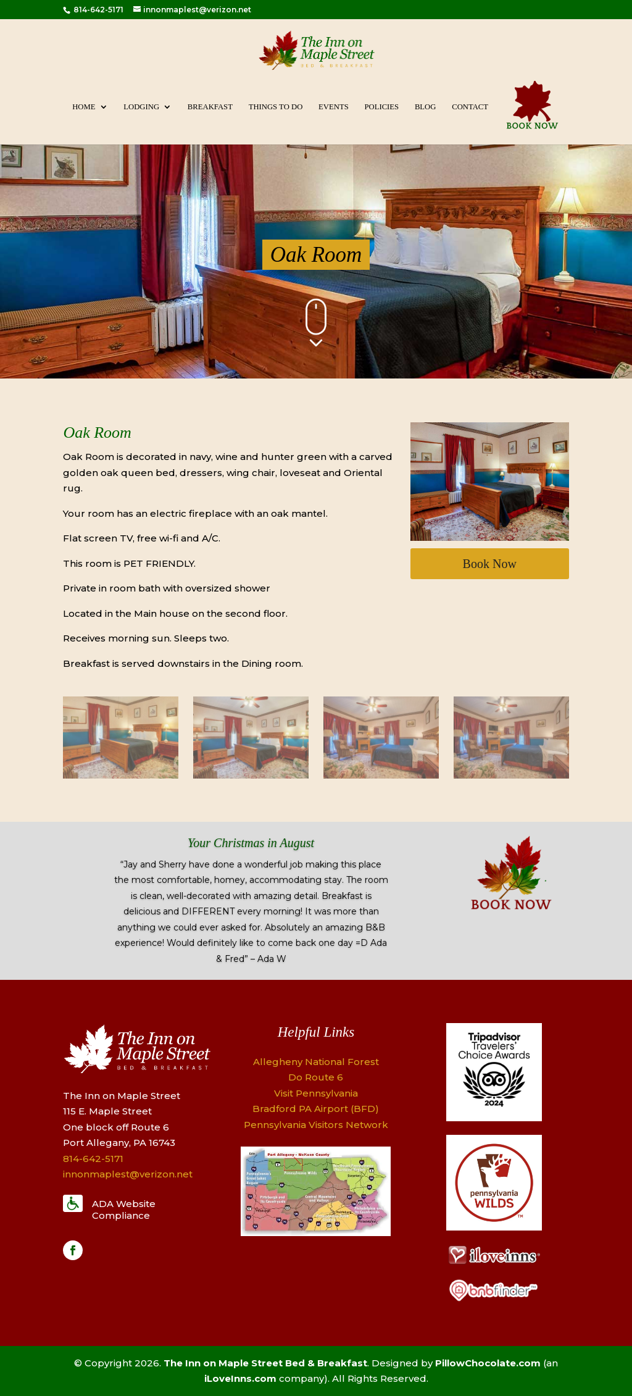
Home (83, 106)
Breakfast (210, 106)
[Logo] (494, 1118)
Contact (470, 106)
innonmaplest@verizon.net (128, 1174)
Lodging (141, 106)
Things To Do (276, 106)
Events (333, 106)
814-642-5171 (97, 9)
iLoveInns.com (240, 1378)
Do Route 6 (315, 1077)
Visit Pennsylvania (316, 1093)
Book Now (490, 564)
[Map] (316, 1233)
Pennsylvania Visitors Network (316, 1125)
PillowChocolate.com (488, 1363)
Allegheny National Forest (316, 1062)
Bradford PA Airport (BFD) (315, 1108)
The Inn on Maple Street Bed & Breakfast (265, 1363)
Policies (381, 106)
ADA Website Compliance (124, 1210)
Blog (425, 106)
